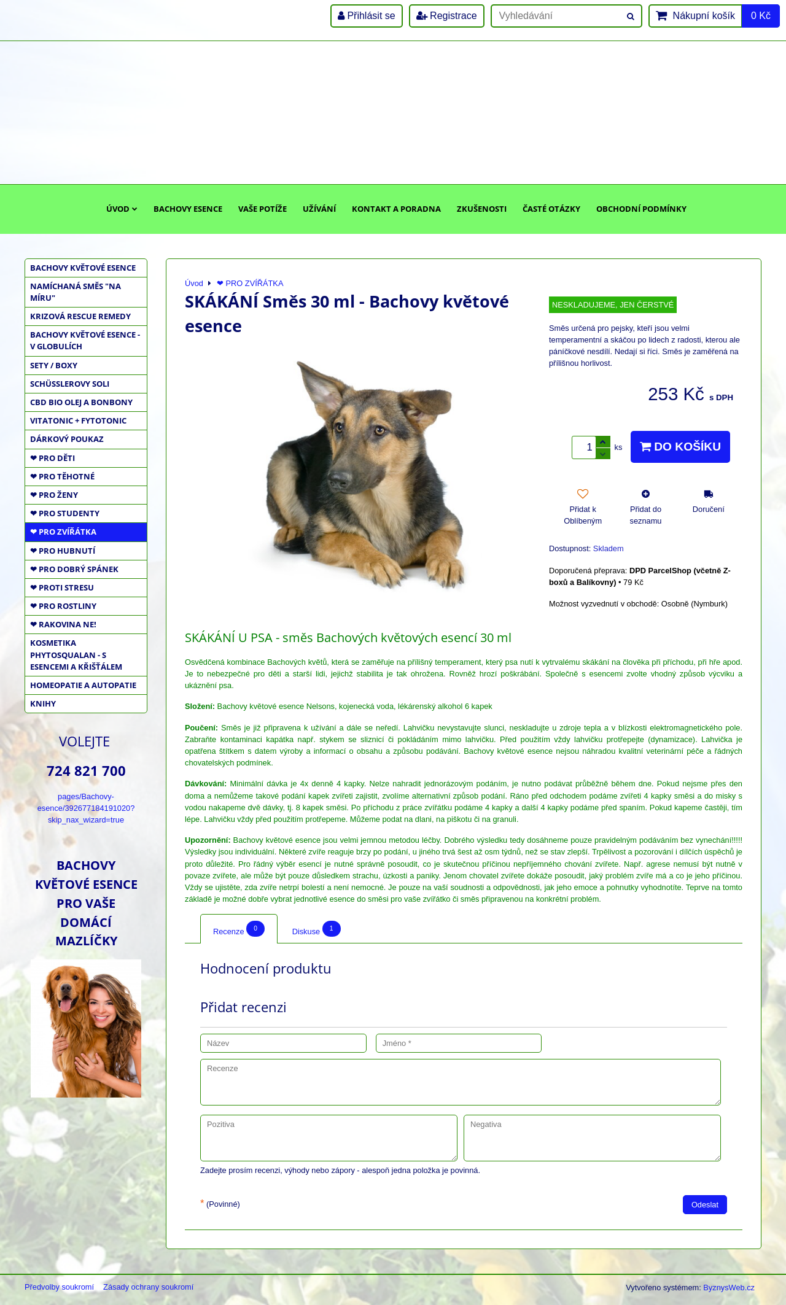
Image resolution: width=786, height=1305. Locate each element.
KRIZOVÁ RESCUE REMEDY (80, 316)
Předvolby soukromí (59, 1286)
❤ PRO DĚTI (52, 457)
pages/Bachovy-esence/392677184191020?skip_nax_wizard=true (86, 808)
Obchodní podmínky (641, 208)
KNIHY (43, 703)
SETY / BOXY (53, 365)
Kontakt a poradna (396, 208)
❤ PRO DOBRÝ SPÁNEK (74, 569)
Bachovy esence (188, 208)
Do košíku (680, 446)
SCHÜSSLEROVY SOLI (69, 383)
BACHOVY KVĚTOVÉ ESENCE (83, 267)
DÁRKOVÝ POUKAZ (67, 438)
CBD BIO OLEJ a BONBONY (81, 402)
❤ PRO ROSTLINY (63, 605)
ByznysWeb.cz (729, 1287)
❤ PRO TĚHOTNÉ (62, 476)
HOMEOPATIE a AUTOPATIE (83, 685)
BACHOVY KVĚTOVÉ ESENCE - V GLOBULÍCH (85, 340)
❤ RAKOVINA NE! (63, 624)
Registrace (446, 15)
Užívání (319, 208)
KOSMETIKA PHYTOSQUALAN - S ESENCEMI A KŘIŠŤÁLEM (76, 654)
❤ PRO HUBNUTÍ (62, 550)
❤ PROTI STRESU (62, 587)
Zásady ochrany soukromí (148, 1286)
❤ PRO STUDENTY (64, 513)
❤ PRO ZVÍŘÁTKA (63, 531)
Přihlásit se (366, 15)
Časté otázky (551, 208)
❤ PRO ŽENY (54, 494)
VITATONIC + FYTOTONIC (78, 420)
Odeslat (704, 1204)
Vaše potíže (262, 208)
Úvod (122, 208)
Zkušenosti (482, 208)
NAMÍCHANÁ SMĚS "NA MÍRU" (75, 292)
